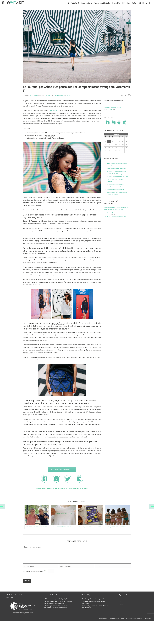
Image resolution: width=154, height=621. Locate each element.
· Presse (121, 605)
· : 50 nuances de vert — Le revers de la (95, 606)
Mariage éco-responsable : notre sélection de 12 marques (115, 213)
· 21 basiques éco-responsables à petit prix (55, 599)
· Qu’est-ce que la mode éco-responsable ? (93, 599)
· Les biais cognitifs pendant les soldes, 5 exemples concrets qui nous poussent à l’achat (58, 602)
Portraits (68, 95)
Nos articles (116, 3)
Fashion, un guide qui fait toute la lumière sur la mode (91, 527)
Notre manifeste (86, 3)
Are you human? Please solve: (38, 571)
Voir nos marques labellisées (60, 469)
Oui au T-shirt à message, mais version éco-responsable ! (64, 527)
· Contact (121, 602)
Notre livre (126, 3)
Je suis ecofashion (60, 95)
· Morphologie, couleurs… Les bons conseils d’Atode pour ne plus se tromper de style (56, 606)
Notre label (75, 3)
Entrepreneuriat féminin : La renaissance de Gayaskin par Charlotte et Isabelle (37, 527)
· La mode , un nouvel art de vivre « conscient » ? (93, 602)
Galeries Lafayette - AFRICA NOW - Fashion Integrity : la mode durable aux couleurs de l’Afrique (117, 192)
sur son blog (53, 110)
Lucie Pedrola (34, 95)
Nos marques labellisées (102, 3)
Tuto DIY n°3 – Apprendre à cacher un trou (115, 216)
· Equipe (121, 599)
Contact (134, 3)
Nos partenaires (103, 618)
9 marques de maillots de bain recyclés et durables (118, 527)
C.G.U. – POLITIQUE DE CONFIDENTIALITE (131, 618)
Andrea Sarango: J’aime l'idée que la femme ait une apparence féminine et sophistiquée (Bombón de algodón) (116, 171)
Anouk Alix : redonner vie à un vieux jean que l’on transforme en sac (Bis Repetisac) (117, 179)
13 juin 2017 (47, 95)
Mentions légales (114, 618)
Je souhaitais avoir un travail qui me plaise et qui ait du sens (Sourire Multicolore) (116, 208)
